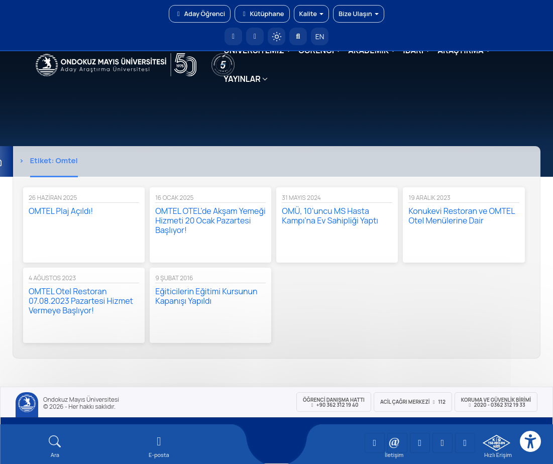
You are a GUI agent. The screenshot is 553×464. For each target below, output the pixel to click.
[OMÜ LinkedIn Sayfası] (397, 443)
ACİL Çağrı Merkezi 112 (413, 401)
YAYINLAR (242, 78)
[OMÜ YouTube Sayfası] (375, 443)
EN (319, 36)
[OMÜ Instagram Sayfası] (420, 443)
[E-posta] (255, 36)
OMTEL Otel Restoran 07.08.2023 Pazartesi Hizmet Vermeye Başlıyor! (81, 301)
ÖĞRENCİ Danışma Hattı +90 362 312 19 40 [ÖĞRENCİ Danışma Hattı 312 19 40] (334, 402)
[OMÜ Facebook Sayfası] (465, 443)
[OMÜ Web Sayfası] (116, 64)
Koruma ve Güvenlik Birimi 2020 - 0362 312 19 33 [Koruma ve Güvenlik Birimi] (496, 402)
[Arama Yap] (298, 36)
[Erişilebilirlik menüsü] (530, 441)
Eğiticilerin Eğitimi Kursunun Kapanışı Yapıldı (206, 296)
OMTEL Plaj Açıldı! (61, 210)
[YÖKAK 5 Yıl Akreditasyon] (223, 64)
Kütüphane (262, 13)
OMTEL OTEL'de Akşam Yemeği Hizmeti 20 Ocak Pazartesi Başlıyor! (210, 220)
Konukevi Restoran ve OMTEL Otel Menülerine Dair (461, 215)
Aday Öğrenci (199, 13)
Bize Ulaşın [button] (359, 13)
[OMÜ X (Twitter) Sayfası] (442, 443)
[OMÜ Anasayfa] (233, 36)
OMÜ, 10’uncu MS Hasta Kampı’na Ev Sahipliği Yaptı (330, 215)
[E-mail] (159, 446)
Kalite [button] (311, 13)
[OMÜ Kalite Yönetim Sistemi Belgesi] (496, 443)
